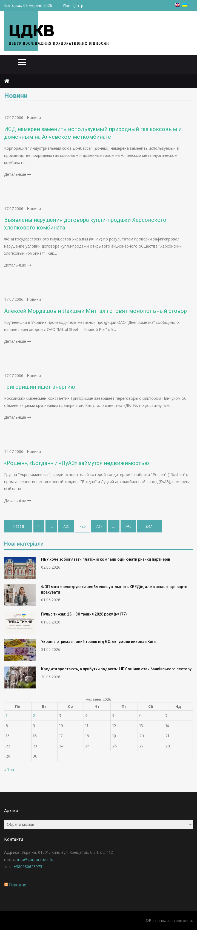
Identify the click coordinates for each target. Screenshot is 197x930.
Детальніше (15, 174)
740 (128, 526)
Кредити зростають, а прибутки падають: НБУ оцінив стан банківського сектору (116, 669)
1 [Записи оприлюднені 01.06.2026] (6, 715)
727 (99, 526)
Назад (18, 526)
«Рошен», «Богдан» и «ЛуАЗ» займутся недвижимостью (76, 463)
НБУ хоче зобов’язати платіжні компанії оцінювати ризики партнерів (105, 559)
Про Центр (73, 5)
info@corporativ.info (35, 859)
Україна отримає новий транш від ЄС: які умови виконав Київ (98, 641)
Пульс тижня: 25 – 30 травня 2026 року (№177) (84, 614)
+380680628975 (27, 866)
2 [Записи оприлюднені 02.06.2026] (34, 715)
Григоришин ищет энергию (39, 387)
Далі (149, 526)
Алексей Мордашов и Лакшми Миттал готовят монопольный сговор (95, 311)
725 (66, 526)
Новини (34, 117)
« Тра (9, 769)
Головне (17, 885)
